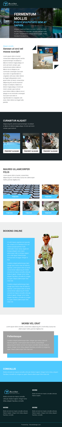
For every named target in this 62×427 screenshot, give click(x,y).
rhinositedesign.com (35, 424)
